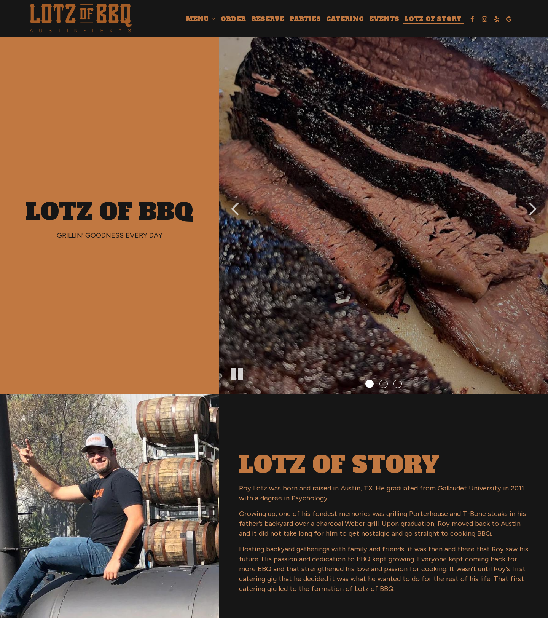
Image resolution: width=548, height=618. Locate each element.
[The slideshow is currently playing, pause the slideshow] (236, 372)
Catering (345, 19)
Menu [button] (200, 19)
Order (233, 19)
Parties (305, 19)
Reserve (267, 19)
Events (384, 19)
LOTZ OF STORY (433, 19)
